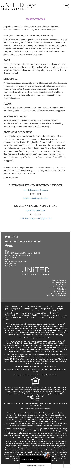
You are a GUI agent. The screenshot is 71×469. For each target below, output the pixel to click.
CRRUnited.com (61, 285)
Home (7, 306)
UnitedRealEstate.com (59, 280)
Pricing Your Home (27, 313)
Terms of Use (47, 338)
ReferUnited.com (61, 289)
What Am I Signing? (17, 317)
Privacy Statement (35, 398)
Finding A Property (15, 311)
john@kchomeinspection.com (35, 198)
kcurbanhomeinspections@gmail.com (35, 218)
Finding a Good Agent (30, 309)
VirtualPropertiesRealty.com (57, 287)
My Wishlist (35, 315)
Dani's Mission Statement (33, 306)
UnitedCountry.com (60, 291)
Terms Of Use (35, 400)
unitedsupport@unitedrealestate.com (15, 423)
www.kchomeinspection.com (35, 190)
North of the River (52, 317)
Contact (14, 306)
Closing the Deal (16, 309)
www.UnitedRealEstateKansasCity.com (17, 255)
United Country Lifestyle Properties (55, 295)
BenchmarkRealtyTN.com (58, 283)
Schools (41, 317)
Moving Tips (56, 315)
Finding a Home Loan (47, 309)
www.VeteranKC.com (35, 210)
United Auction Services (58, 293)
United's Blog (49, 306)
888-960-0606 (38, 405)
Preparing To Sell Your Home (53, 311)
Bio (22, 306)
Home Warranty (30, 317)
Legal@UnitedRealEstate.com (35, 439)
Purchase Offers (41, 313)
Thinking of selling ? (11, 315)
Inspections (46, 315)
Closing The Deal (54, 313)
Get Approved (25, 315)
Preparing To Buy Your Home (33, 311)
